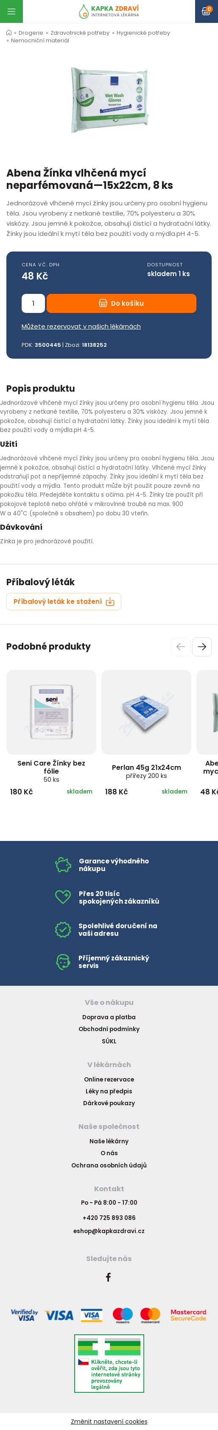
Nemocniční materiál (40, 40)
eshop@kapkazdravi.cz (109, 1231)
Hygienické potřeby (143, 32)
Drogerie (31, 32)
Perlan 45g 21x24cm (146, 771)
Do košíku (121, 303)
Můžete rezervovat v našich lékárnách (81, 326)
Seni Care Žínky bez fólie (51, 771)
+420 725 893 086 (109, 1218)
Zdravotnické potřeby (79, 32)
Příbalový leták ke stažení (64, 601)
